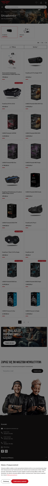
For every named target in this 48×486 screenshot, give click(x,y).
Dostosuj (6, 481)
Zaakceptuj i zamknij (19, 481)
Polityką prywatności (12, 475)
